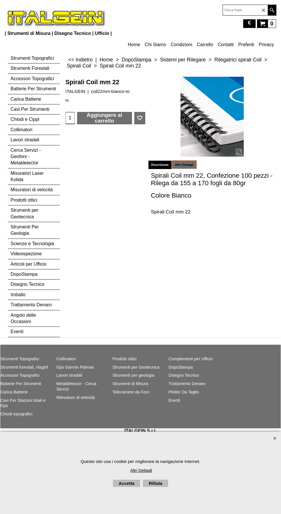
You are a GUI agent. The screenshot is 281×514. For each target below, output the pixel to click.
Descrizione (160, 164)
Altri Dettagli (184, 164)
